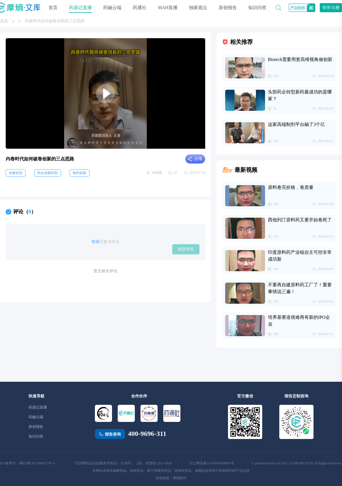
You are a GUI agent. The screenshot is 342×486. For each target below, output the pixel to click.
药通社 (139, 7)
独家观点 (198, 7)
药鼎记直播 (80, 7)
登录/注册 (330, 7)
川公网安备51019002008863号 (212, 463)
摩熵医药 (179, 478)
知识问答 (257, 7)
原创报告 (228, 7)
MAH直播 (168, 7)
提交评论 (186, 249)
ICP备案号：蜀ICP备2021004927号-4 (27, 463)
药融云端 (112, 7)
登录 (95, 242)
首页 (53, 7)
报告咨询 (113, 434)
